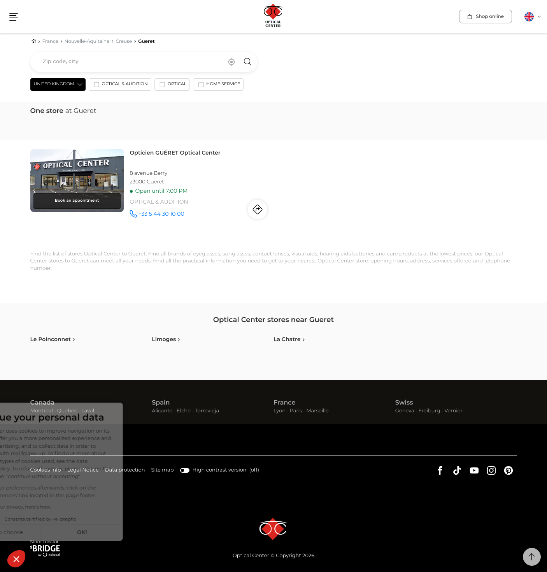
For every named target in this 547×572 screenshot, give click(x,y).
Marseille (317, 411)
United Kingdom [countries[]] (54, 84)
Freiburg (429, 411)
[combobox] (143, 62)
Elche (184, 411)
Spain (161, 403)
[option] (120, 86)
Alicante (162, 411)
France (284, 403)
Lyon (280, 411)
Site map (162, 470)
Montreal (41, 411)
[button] (16, 558)
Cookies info (45, 470)
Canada (42, 403)
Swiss (404, 403)
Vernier (453, 411)
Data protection (125, 470)
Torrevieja (207, 411)
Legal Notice (82, 470)
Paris (296, 411)
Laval (87, 411)
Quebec (67, 411)
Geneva (404, 411)
